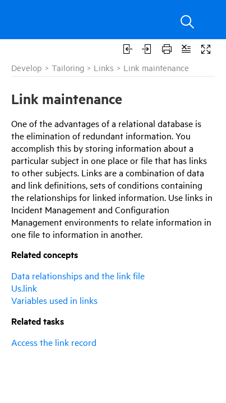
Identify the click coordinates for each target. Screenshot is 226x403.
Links (104, 67)
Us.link (24, 288)
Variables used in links (54, 300)
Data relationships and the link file (78, 275)
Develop (26, 67)
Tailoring (68, 67)
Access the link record (53, 342)
